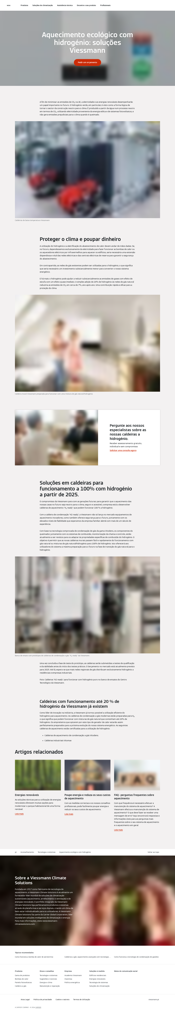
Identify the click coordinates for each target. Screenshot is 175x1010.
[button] (154, 852)
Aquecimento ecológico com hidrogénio (75, 852)
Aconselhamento (27, 852)
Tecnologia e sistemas (46, 852)
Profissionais (105, 5)
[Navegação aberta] (8, 5)
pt (16, 852)
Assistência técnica (65, 5)
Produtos (24, 5)
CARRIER (38, 1007)
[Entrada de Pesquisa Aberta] (158, 5)
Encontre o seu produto (86, 5)
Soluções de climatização (42, 5)
